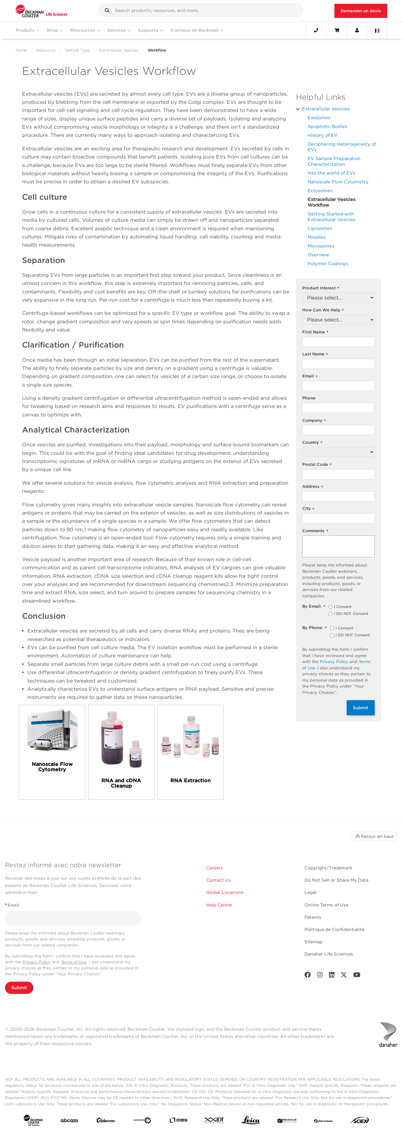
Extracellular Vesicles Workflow (331, 202)
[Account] (357, 30)
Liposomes (320, 228)
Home (21, 50)
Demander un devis (361, 10)
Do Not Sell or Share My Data (336, 880)
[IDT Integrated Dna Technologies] (214, 1121)
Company (314, 420)
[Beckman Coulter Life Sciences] (41, 11)
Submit (360, 707)
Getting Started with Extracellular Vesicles (331, 216)
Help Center (219, 904)
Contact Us (218, 880)
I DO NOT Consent (351, 614)
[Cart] (336, 30)
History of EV (323, 135)
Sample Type (77, 50)
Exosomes (319, 117)
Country (312, 442)
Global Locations (224, 892)
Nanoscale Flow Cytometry (338, 181)
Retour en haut (374, 836)
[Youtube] (356, 976)
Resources (46, 50)
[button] (107, 10)
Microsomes (321, 245)
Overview (318, 254)
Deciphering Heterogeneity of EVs (342, 146)
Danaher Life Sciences (328, 953)
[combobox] (201, 10)
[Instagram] (320, 976)
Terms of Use (74, 962)
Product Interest (320, 288)
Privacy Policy (334, 661)
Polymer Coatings (328, 263)
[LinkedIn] (332, 976)
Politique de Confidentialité (334, 929)
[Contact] (316, 30)
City (308, 508)
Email (309, 376)
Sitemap (313, 941)
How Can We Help (323, 310)
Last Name (315, 354)
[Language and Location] (377, 30)
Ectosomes (320, 190)
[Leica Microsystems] (251, 1121)
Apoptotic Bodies (327, 126)
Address (312, 486)
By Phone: (314, 628)
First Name (315, 332)
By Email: (313, 606)
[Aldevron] (106, 1122)
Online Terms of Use (326, 904)
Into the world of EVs (331, 173)
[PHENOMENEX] (323, 1122)
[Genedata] (142, 1121)
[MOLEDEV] (287, 1122)
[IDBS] (178, 1121)
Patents (312, 917)
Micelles (317, 237)
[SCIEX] (360, 1121)
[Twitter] (344, 976)
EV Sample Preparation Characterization (334, 161)
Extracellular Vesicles (118, 50)
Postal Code (317, 464)
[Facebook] (307, 976)
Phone (308, 398)
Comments (315, 531)
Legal (310, 892)
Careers (214, 867)
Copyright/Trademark (328, 867)
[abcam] (69, 1122)
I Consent (343, 607)
